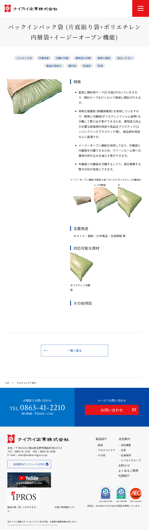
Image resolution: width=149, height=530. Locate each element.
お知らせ (124, 465)
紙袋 (100, 445)
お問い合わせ (112, 409)
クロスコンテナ (106, 450)
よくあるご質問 (128, 470)
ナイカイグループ (131, 460)
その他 (101, 455)
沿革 (123, 450)
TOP (7, 382)
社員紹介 (124, 475)
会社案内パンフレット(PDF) (29, 464)
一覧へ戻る (74, 350)
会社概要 (126, 445)
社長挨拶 (126, 455)
